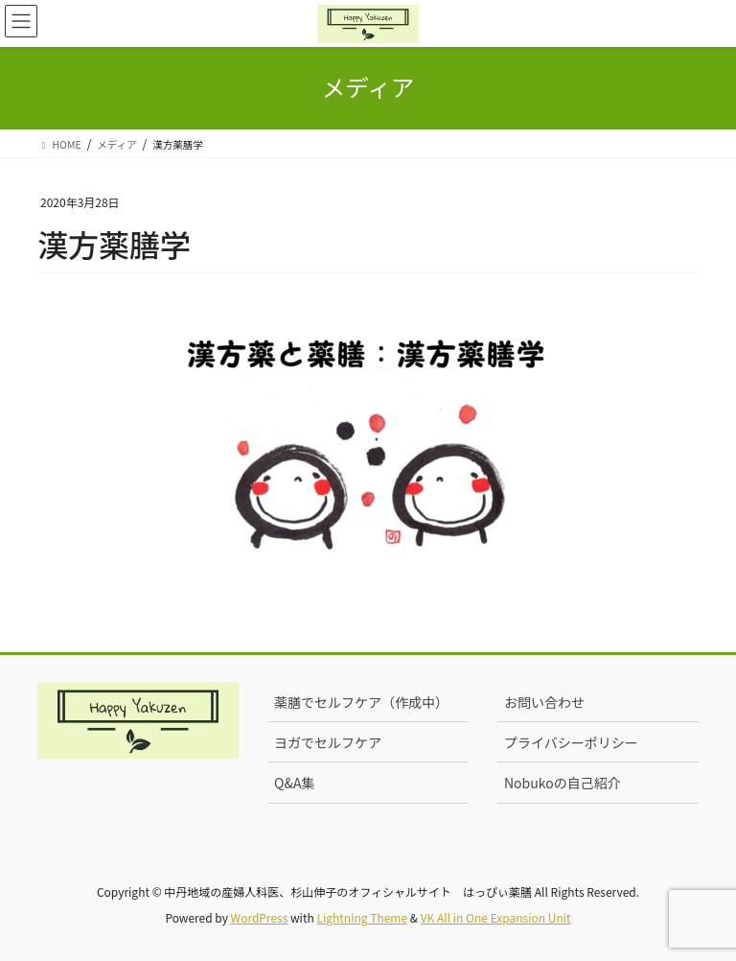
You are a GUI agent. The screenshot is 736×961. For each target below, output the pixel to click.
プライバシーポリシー (571, 742)
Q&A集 (294, 782)
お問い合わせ (544, 702)
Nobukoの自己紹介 (562, 782)
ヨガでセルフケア (327, 742)
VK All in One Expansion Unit (496, 917)
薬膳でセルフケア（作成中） (361, 702)
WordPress (259, 917)
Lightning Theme (361, 917)
